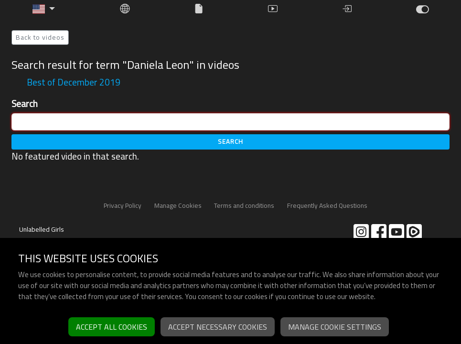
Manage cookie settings (334, 327)
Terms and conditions (244, 205)
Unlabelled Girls (41, 229)
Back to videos (40, 37)
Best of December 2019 (73, 82)
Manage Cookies (178, 205)
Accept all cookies (111, 327)
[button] (43, 9)
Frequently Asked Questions (327, 205)
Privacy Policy (122, 205)
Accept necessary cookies (217, 327)
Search (24, 104)
